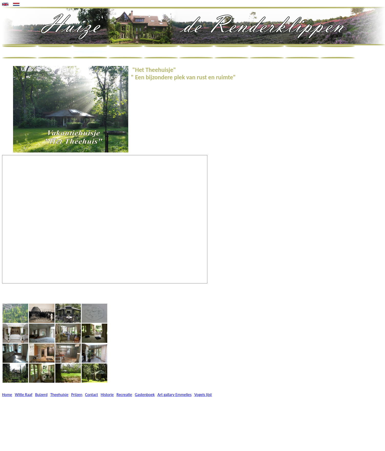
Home (7, 394)
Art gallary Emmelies (174, 394)
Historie (107, 394)
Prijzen (76, 394)
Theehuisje (59, 394)
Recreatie (124, 394)
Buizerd (41, 394)
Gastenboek (145, 394)
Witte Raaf (23, 394)
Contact (91, 394)
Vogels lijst (203, 394)
